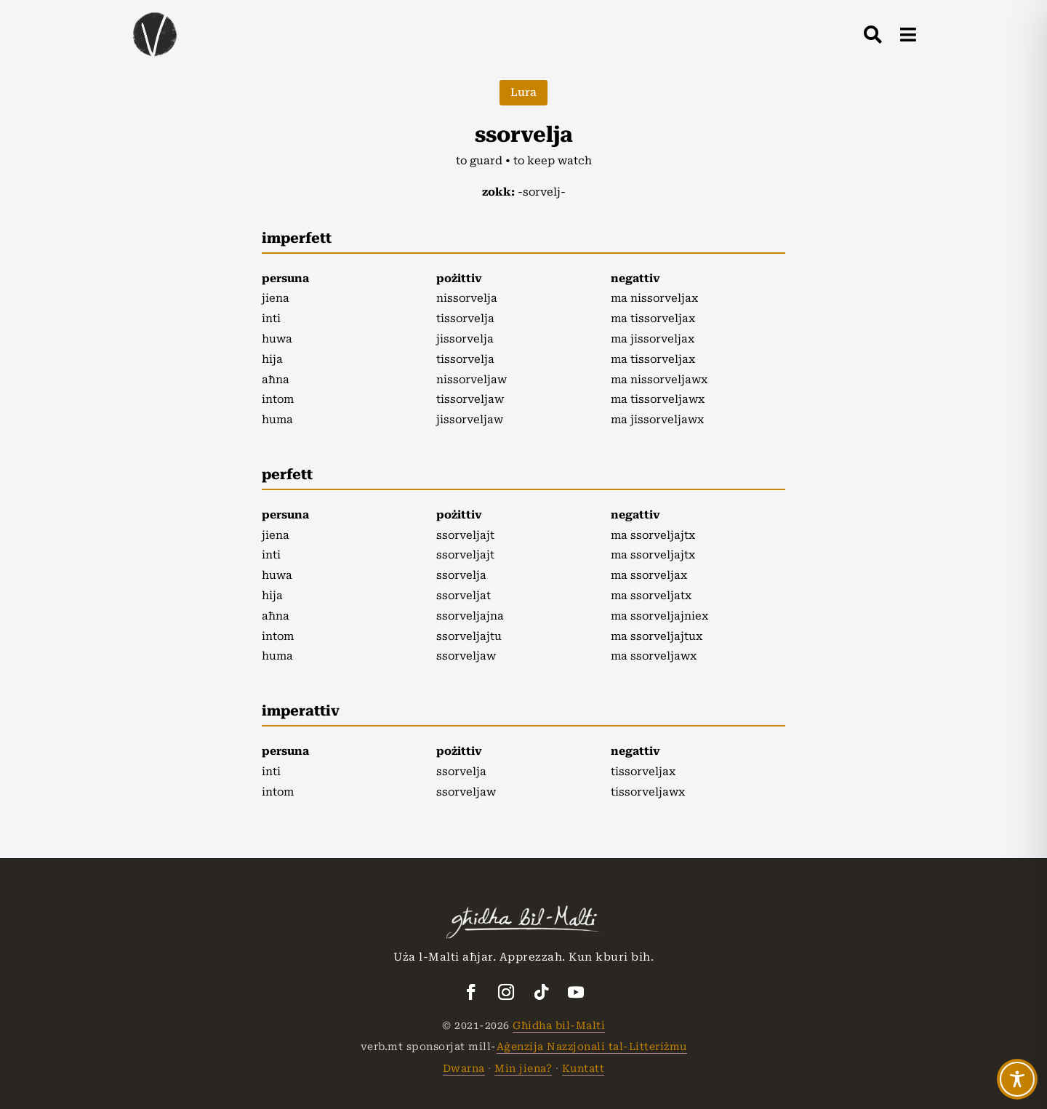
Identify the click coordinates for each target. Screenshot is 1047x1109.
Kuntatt (583, 1068)
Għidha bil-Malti (559, 1025)
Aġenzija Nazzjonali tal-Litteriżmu (592, 1046)
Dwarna (464, 1068)
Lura (523, 92)
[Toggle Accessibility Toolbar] (1017, 1079)
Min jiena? (523, 1068)
